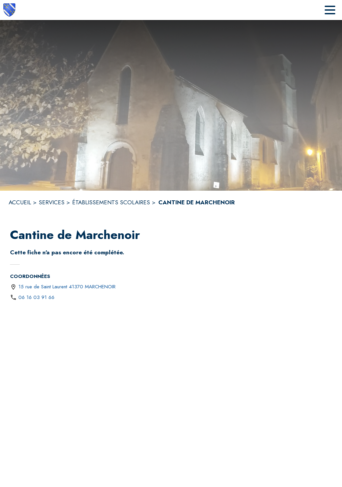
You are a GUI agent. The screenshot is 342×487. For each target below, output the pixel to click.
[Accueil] (9, 10)
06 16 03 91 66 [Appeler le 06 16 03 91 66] (36, 297)
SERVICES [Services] (51, 202)
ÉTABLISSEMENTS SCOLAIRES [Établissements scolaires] (111, 202)
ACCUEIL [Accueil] (20, 202)
